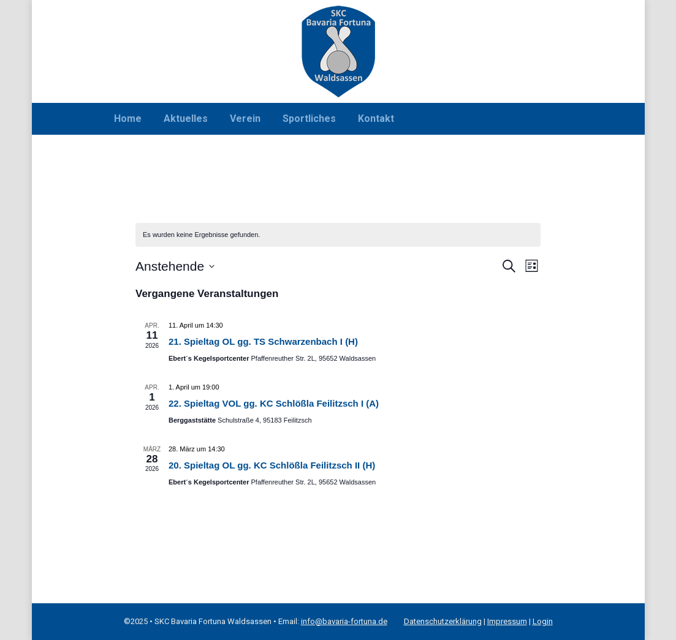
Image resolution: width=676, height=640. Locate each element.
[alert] (338, 235)
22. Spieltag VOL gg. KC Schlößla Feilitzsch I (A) (274, 403)
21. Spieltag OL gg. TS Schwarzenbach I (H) (263, 341)
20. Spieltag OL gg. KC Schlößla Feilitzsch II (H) (272, 465)
